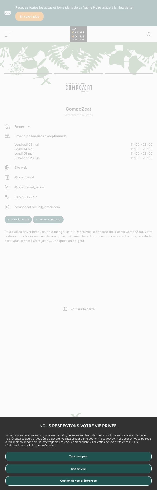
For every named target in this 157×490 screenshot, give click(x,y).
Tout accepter (78, 456)
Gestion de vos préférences (78, 480)
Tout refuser (78, 468)
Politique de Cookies (42, 445)
